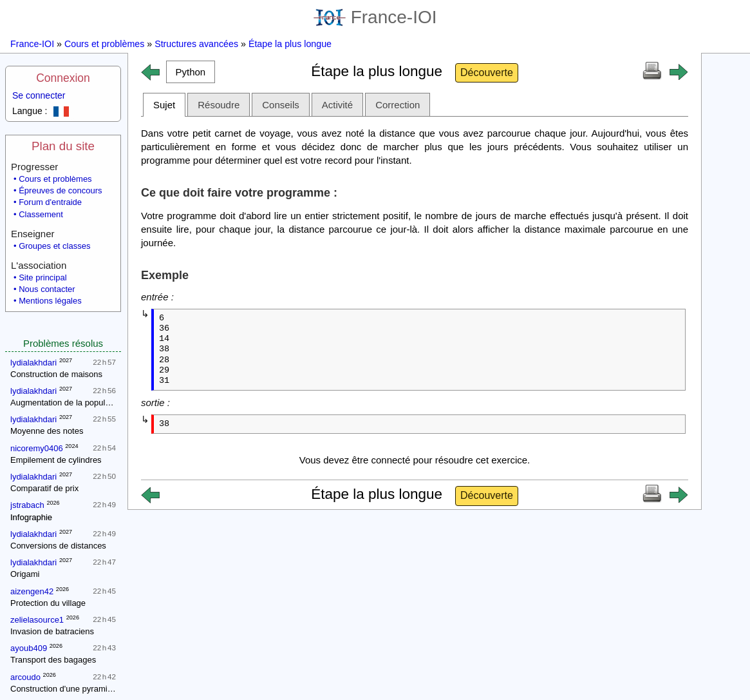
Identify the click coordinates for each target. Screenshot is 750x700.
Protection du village (48, 603)
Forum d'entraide (50, 202)
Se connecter (39, 95)
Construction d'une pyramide (63, 689)
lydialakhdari (33, 362)
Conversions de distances (58, 545)
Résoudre (218, 104)
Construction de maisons (56, 374)
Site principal (42, 277)
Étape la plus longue (290, 44)
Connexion (63, 78)
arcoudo (25, 677)
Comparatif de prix (44, 488)
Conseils (280, 104)
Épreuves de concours (60, 190)
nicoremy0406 (36, 448)
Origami (25, 574)
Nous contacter (47, 289)
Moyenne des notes (46, 431)
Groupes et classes (54, 246)
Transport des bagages (53, 660)
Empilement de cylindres (56, 460)
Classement (41, 214)
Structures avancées (196, 44)
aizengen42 (31, 591)
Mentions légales (50, 301)
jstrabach (27, 505)
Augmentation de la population (67, 402)
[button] (190, 72)
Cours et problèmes (104, 44)
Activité (337, 104)
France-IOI (375, 17)
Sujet (164, 104)
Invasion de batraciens (52, 631)
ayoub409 (28, 648)
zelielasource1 (37, 620)
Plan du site (63, 146)
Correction (397, 104)
